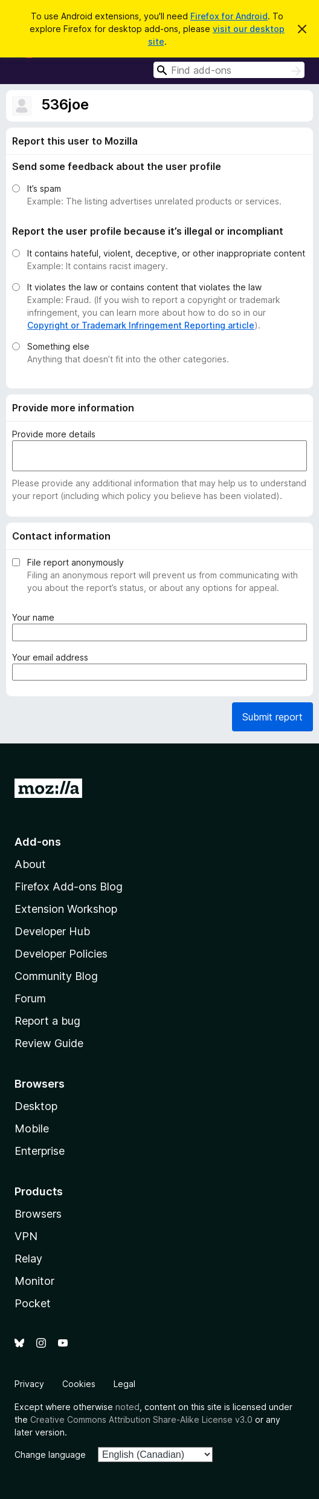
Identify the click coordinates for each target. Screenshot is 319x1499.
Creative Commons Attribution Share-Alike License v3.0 (141, 1419)
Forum (30, 998)
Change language (50, 1454)
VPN (25, 1236)
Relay (28, 1258)
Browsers (38, 1213)
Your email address (52, 657)
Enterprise (39, 1151)
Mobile (31, 1128)
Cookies (78, 1384)
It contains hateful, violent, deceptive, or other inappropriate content (166, 253)
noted (127, 1407)
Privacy (29, 1384)
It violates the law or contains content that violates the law (144, 287)
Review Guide (48, 1043)
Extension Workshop (65, 909)
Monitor (34, 1281)
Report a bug (47, 1020)
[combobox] (228, 70)
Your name (35, 617)
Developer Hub (52, 931)
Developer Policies (61, 953)
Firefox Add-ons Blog (68, 886)
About (30, 864)
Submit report (272, 717)
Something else (58, 346)
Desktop (35, 1106)
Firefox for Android (229, 16)
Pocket (32, 1303)
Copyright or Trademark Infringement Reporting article (140, 325)
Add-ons (37, 841)
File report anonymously (75, 562)
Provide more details (53, 434)
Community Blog (56, 976)
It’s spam (44, 188)
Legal (124, 1384)
